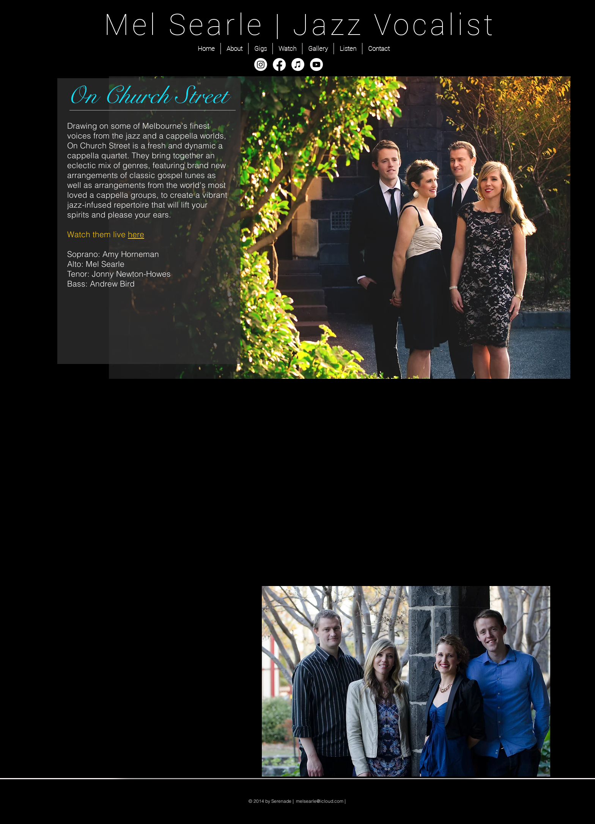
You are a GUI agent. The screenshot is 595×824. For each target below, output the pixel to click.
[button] (406, 681)
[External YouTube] (406, 472)
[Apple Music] (297, 64)
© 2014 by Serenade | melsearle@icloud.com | (298, 801)
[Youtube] (316, 64)
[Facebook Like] (223, 357)
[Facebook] (279, 64)
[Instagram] (260, 64)
